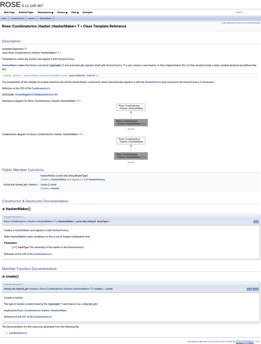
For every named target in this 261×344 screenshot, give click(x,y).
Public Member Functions (232, 23)
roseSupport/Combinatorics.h (36, 94)
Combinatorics (17, 18)
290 (24, 253)
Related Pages (26, 12)
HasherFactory (66, 59)
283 (22, 88)
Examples (88, 12)
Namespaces (45, 12)
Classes (62, 12)
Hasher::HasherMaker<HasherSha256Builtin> (40, 75)
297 (24, 316)
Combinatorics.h (41, 88)
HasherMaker (46, 18)
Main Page (9, 12)
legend (130, 129)
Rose (4, 18)
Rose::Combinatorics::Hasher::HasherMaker (28, 221)
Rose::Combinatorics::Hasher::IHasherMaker (42, 310)
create (44, 184)
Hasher (32, 18)
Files (75, 12)
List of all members (252, 23)
